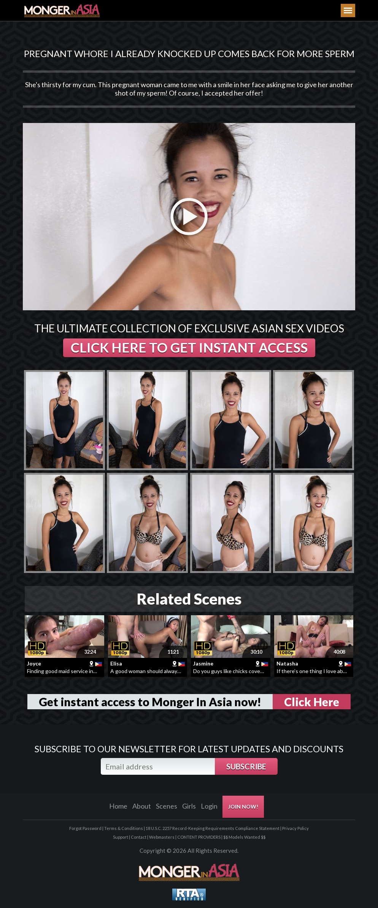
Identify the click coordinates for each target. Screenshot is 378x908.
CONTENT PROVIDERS (199, 837)
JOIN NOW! (243, 806)
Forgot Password (85, 828)
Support (120, 837)
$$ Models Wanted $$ (244, 837)
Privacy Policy (295, 828)
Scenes (166, 806)
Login (209, 806)
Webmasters (162, 837)
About (141, 806)
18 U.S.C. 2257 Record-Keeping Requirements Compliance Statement (213, 828)
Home (118, 806)
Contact (138, 837)
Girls (189, 806)
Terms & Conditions (123, 828)
